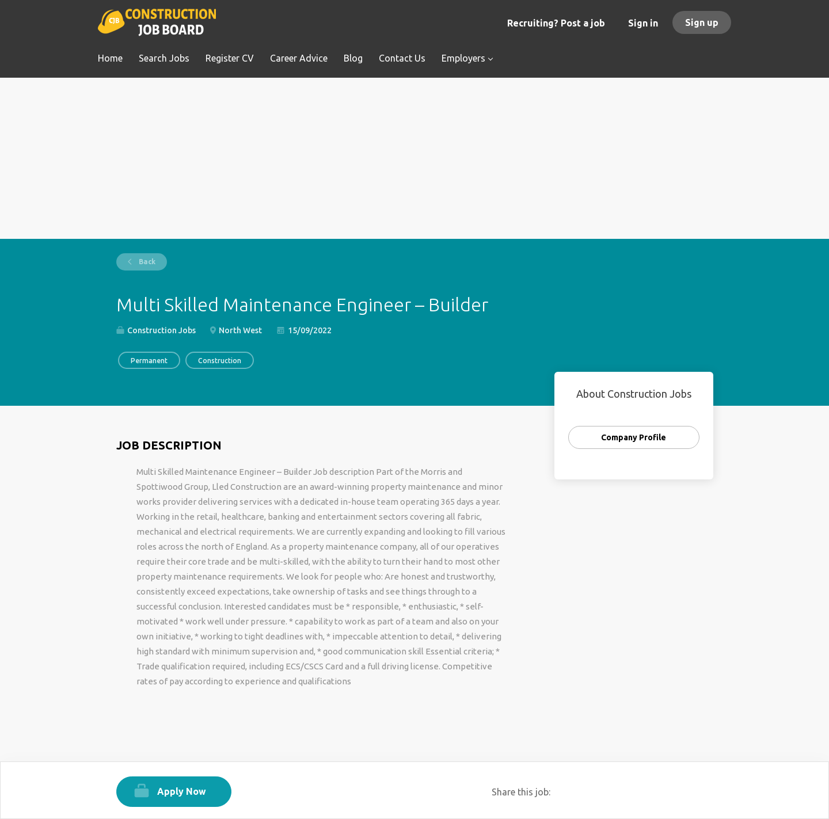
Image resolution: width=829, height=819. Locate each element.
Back (146, 261)
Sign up (701, 22)
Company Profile (633, 437)
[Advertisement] (414, 158)
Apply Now (181, 791)
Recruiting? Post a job (556, 23)
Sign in (643, 23)
